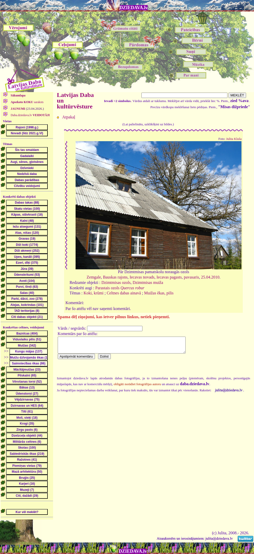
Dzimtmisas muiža (148, 282)
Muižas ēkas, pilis (159, 293)
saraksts (27, 102)
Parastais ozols (119, 288)
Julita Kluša (234, 139)
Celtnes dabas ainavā (124, 293)
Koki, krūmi (93, 293)
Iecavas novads (142, 277)
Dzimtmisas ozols (115, 282)
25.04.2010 (210, 277)
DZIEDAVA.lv (134, 7)
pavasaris (191, 277)
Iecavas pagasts (169, 277)
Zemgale (94, 277)
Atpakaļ (68, 117)
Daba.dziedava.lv (30, 115)
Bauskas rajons (115, 277)
